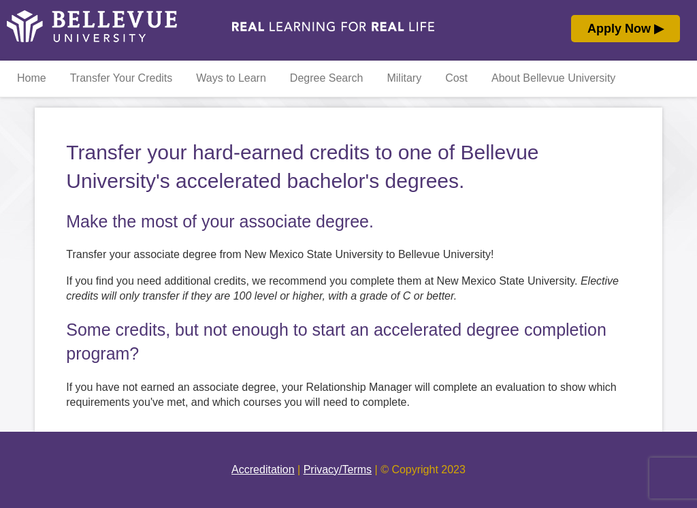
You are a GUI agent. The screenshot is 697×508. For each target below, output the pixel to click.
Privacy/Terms (338, 469)
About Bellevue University (553, 78)
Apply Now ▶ (625, 28)
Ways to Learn (231, 78)
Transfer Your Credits (121, 78)
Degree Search (326, 78)
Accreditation (263, 469)
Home (31, 78)
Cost (456, 78)
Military (404, 78)
